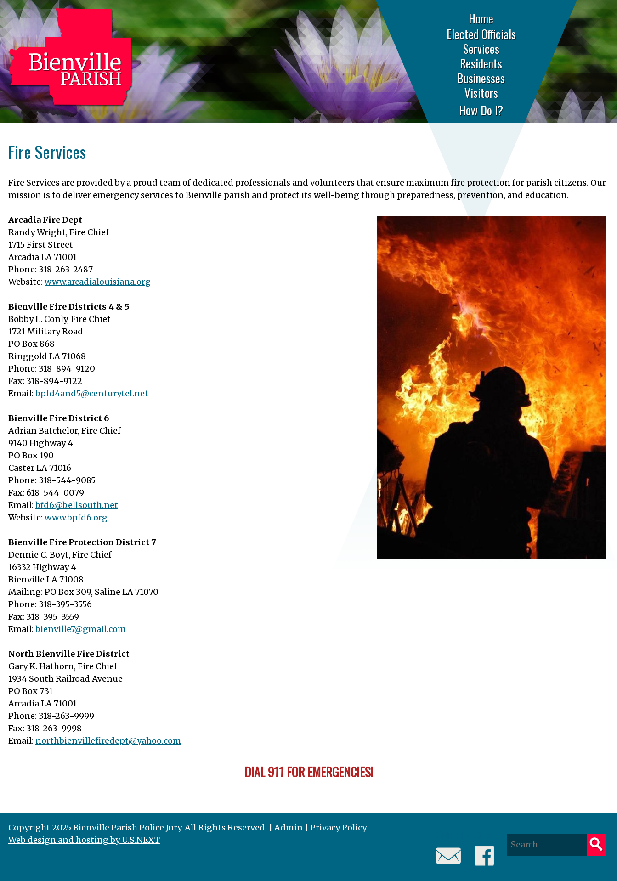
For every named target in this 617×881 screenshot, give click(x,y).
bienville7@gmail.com (80, 629)
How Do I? (481, 110)
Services (481, 48)
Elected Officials (481, 34)
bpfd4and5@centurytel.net (91, 393)
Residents (481, 63)
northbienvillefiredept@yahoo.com (108, 740)
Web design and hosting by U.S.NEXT (84, 840)
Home (481, 18)
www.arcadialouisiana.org (98, 282)
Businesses (481, 78)
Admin (288, 827)
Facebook (485, 856)
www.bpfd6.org (76, 517)
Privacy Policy (338, 827)
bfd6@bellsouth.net (76, 505)
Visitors (481, 92)
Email (448, 856)
